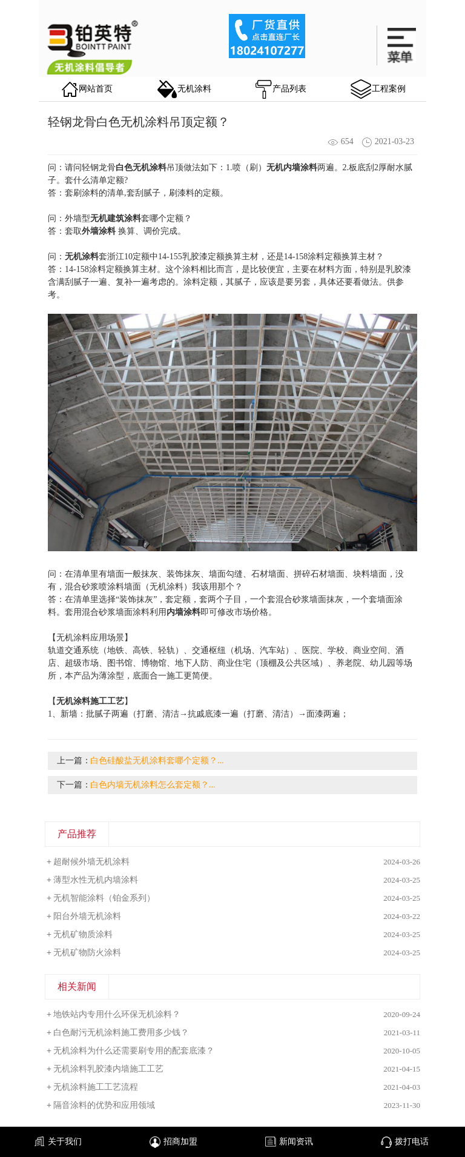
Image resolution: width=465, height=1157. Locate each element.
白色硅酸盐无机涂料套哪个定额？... (157, 760)
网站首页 (87, 89)
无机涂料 (184, 89)
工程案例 (378, 89)
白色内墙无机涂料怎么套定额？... (153, 784)
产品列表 (281, 89)
